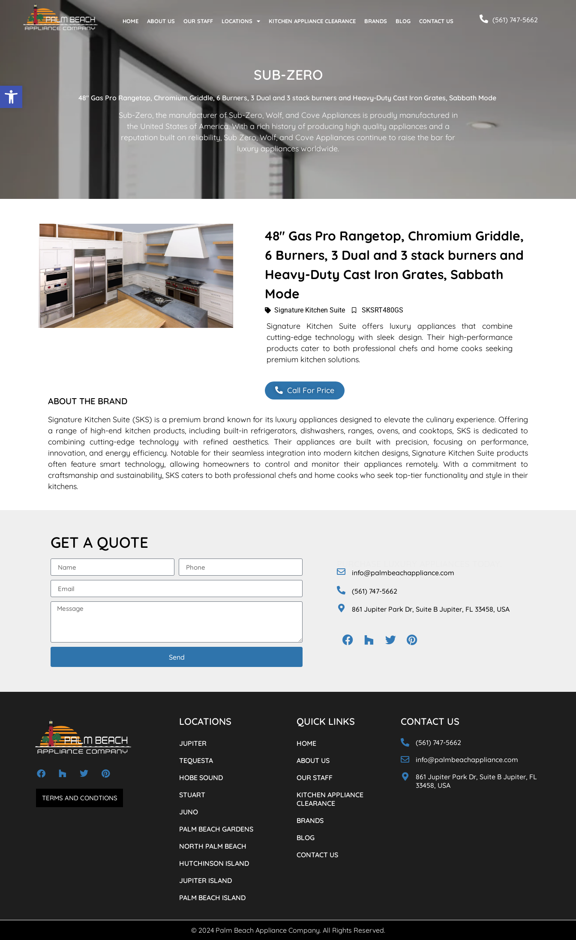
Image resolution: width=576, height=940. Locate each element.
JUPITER (193, 743)
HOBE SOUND (201, 777)
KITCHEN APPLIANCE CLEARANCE (312, 21)
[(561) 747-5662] (484, 19)
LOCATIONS (241, 21)
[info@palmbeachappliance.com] (341, 572)
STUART (192, 794)
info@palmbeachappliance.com (403, 572)
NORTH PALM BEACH (212, 846)
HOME (130, 21)
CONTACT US (436, 21)
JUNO (188, 812)
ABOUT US (161, 21)
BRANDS (375, 21)
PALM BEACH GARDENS (216, 829)
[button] (11, 97)
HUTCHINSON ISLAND (214, 863)
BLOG (403, 21)
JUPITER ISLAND (205, 880)
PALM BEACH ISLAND (212, 897)
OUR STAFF (198, 21)
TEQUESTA (196, 760)
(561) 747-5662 (515, 19)
